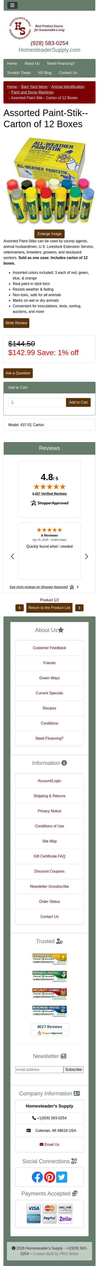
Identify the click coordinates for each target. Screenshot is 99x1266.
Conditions (49, 723)
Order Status (49, 901)
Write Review (16, 323)
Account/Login (49, 781)
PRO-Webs (69, 1254)
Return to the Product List (49, 608)
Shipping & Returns (50, 796)
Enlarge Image (49, 234)
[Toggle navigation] (12, 5)
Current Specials (49, 693)
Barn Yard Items (34, 87)
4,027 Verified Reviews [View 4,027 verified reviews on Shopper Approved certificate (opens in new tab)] (49, 493)
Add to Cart (78, 402)
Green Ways (49, 678)
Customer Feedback (49, 648)
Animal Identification (67, 87)
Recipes (49, 708)
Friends (49, 663)
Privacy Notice (49, 811)
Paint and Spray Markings (32, 92)
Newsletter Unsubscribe (49, 886)
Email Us (49, 1144)
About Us (32, 63)
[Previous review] (12, 556)
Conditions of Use (49, 826)
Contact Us (68, 73)
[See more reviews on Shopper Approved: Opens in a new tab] (39, 586)
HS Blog (45, 73)
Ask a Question (18, 373)
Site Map (49, 841)
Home (12, 63)
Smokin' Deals (19, 73)
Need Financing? (61, 63)
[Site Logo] (49, 28)
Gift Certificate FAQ (50, 856)
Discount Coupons (49, 871)
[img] (49, 486)
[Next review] (86, 556)
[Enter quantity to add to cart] (37, 402)
